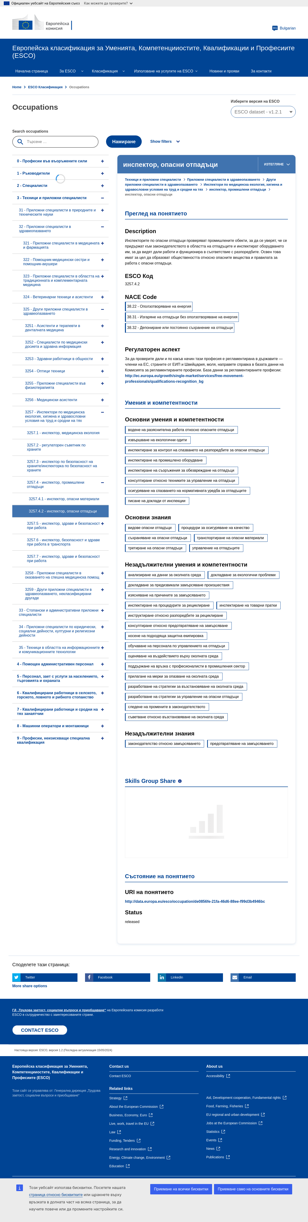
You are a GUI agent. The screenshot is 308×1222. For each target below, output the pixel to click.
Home (16, 87)
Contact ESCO (120, 1076)
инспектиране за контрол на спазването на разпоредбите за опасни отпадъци (196, 450)
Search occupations (30, 131)
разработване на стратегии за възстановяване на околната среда (185, 686)
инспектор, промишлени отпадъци (237, 189)
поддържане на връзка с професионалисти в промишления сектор (186, 666)
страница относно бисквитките (56, 1195)
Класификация (105, 71)
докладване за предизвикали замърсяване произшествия (178, 585)
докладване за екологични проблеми (243, 575)
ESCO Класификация (45, 87)
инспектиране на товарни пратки (248, 605)
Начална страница (31, 71)
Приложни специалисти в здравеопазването (223, 179)
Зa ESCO (68, 71)
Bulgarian (284, 28)
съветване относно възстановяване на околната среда (176, 717)
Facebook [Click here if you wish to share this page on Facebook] (105, 977)
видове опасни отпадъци (150, 528)
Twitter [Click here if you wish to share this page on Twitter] (30, 977)
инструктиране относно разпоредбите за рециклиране (175, 615)
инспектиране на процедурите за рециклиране (169, 605)
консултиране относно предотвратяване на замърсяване (178, 626)
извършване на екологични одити (157, 440)
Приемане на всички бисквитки (181, 1189)
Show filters (161, 141)
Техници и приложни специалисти (153, 179)
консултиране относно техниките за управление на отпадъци (181, 481)
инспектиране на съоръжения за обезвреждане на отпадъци (181, 470)
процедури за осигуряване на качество (215, 528)
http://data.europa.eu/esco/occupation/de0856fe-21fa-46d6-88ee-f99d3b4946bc (195, 901)
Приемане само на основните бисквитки (253, 1189)
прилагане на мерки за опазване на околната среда (173, 676)
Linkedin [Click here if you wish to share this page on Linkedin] (177, 977)
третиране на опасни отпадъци (155, 548)
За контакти (261, 71)
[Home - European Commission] (46, 22)
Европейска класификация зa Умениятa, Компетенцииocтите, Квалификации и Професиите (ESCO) (50, 1072)
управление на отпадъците (216, 548)
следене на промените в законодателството (166, 707)
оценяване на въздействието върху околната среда (173, 656)
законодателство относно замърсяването (164, 744)
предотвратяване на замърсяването (242, 744)
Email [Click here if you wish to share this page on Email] (248, 977)
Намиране (124, 141)
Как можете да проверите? (108, 3)
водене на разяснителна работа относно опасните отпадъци (181, 430)
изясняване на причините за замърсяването (166, 595)
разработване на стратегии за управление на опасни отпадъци (183, 697)
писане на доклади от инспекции (156, 501)
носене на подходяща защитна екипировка (165, 636)
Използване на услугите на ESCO (163, 71)
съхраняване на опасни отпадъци (157, 538)
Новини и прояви (224, 71)
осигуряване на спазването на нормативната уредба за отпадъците (187, 491)
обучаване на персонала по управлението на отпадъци (176, 646)
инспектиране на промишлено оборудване (165, 460)
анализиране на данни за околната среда (164, 575)
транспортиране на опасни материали (230, 538)
